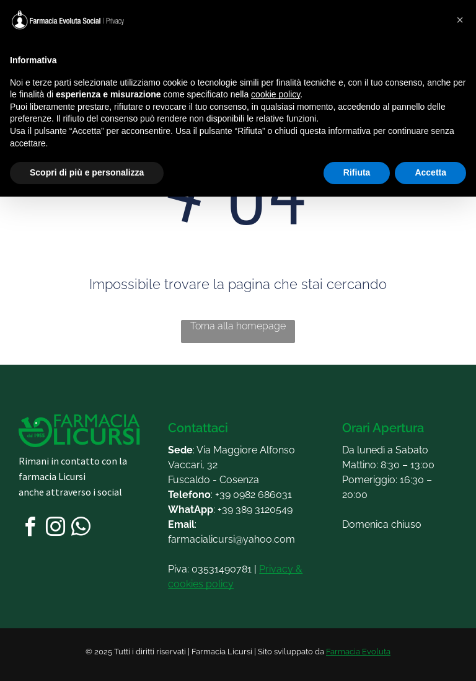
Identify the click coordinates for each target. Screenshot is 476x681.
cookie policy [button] (275, 94)
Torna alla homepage (238, 326)
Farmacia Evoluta (358, 651)
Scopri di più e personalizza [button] (87, 172)
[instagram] (55, 528)
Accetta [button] (430, 172)
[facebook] (30, 528)
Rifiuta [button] (357, 172)
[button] (460, 20)
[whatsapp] (80, 528)
